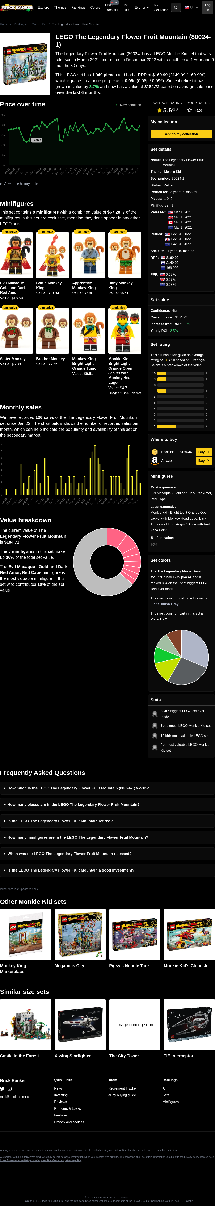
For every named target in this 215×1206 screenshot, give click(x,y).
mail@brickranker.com (16, 1097)
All (164, 1088)
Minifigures (171, 1102)
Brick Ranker (13, 1080)
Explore (43, 7)
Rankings (78, 7)
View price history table (21, 184)
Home (4, 24)
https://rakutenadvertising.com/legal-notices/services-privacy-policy (40, 1160)
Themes (60, 7)
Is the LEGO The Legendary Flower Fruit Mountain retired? (60, 821)
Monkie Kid (39, 24)
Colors (95, 7)
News (58, 1088)
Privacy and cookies (69, 1122)
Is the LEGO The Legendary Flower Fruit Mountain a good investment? (71, 870)
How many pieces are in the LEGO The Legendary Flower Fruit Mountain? (74, 804)
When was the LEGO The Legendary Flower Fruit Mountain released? (70, 854)
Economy (142, 7)
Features (60, 1115)
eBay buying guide (122, 1095)
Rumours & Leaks (67, 1108)
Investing (61, 1095)
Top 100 (126, 7)
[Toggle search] (176, 7)
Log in (208, 7)
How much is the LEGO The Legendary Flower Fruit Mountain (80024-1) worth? (78, 788)
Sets (166, 1095)
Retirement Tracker (122, 1088)
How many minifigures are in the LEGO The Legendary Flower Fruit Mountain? (78, 837)
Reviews (60, 1102)
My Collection (161, 7)
